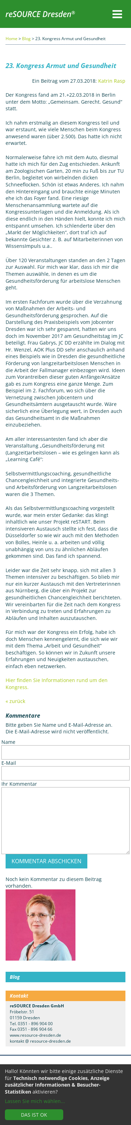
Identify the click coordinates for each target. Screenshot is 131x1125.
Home (11, 39)
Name (8, 742)
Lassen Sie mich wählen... (35, 1101)
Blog (26, 39)
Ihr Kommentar (19, 783)
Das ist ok (34, 1114)
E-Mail (8, 763)
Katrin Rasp (111, 80)
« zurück (15, 701)
